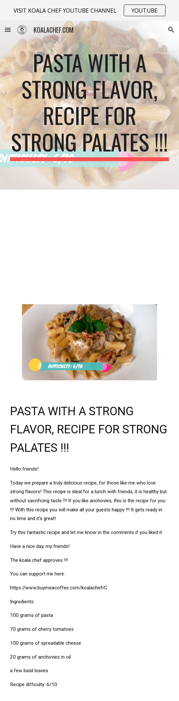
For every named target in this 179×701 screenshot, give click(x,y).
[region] (89, 10)
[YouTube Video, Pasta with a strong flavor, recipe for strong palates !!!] (89, 243)
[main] (89, 105)
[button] (8, 30)
